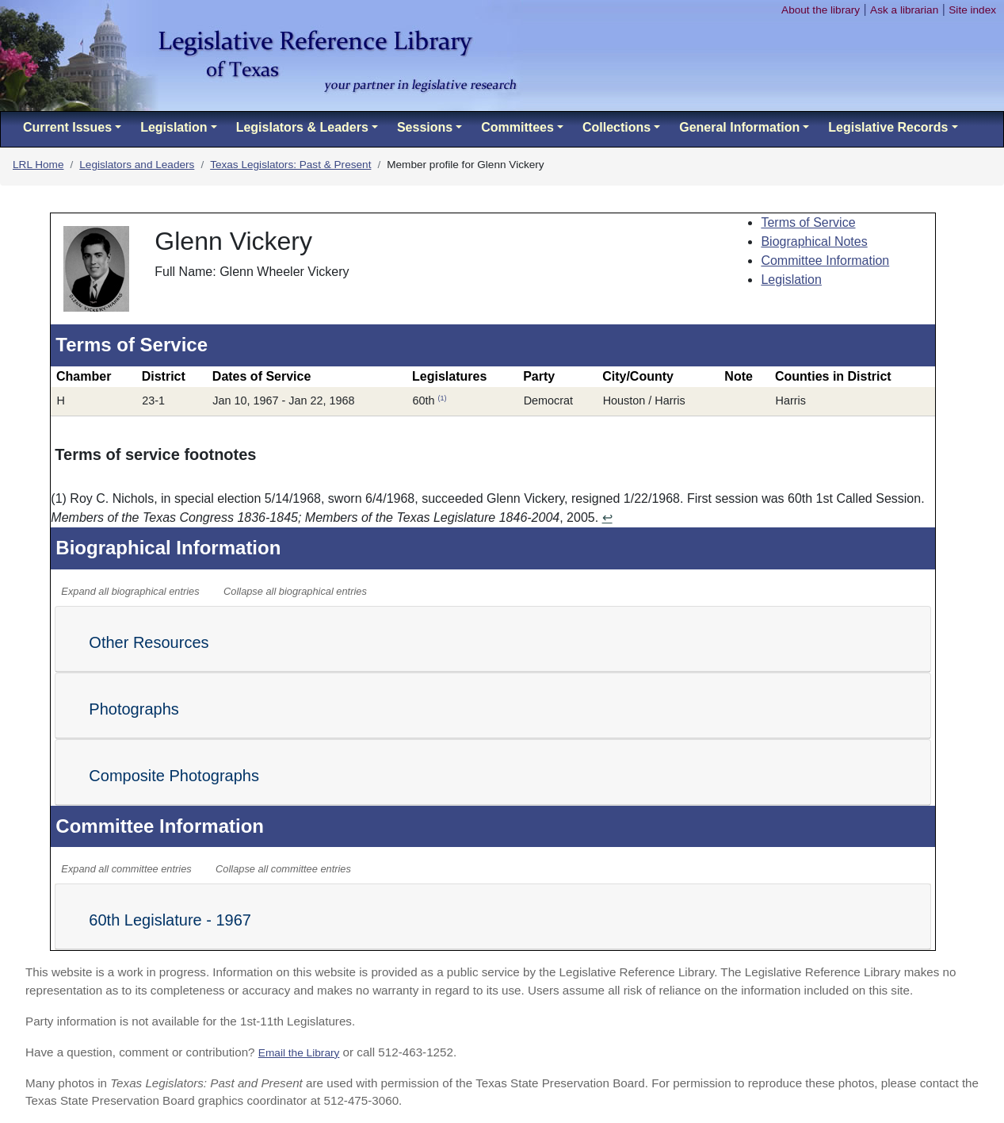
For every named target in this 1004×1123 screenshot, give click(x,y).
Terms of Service (808, 222)
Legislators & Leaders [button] (302, 127)
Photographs (133, 709)
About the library (820, 10)
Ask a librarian (904, 10)
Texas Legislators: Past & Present (290, 165)
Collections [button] (616, 127)
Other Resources (148, 642)
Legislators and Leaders (136, 165)
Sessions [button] (424, 127)
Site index (972, 10)
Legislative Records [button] (888, 127)
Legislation (791, 279)
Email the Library (299, 1053)
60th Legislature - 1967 (170, 920)
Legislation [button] (173, 127)
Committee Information (825, 260)
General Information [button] (739, 127)
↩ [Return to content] (607, 517)
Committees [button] (517, 127)
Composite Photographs (174, 775)
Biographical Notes (814, 241)
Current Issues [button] (67, 127)
